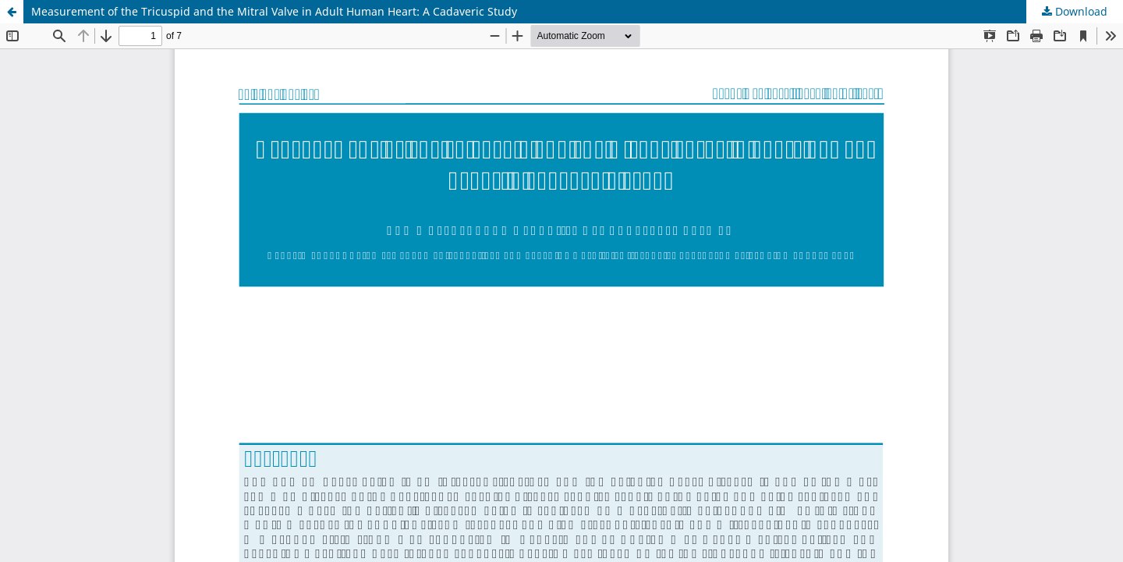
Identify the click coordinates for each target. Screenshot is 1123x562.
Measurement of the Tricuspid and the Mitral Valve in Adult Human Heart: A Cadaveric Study (274, 11)
